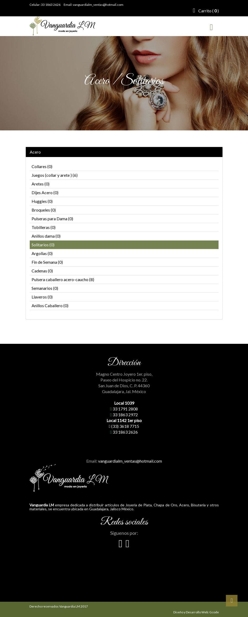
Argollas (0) (42, 253)
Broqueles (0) (44, 209)
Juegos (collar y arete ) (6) (55, 175)
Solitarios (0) (43, 244)
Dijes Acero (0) (45, 192)
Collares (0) (42, 166)
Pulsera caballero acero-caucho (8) (63, 279)
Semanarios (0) (45, 288)
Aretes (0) (40, 183)
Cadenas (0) (42, 270)
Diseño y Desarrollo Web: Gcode (196, 612)
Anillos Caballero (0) (50, 305)
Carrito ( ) (206, 10)
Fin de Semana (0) (47, 262)
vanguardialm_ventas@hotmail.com (98, 5)
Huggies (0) (42, 201)
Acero (35, 152)
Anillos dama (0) (46, 235)
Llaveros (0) (42, 296)
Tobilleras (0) (43, 227)
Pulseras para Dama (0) (52, 218)
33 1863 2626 (50, 5)
